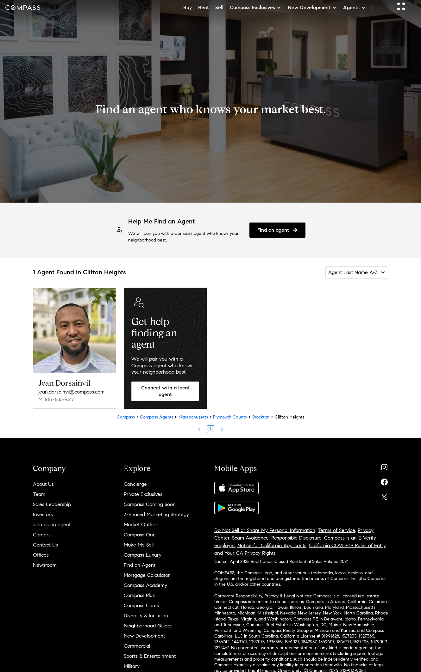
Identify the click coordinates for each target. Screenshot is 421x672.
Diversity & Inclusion (146, 616)
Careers (42, 535)
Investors (43, 514)
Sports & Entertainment (150, 656)
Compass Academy (145, 585)
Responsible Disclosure (296, 538)
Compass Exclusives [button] (255, 7)
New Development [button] (312, 7)
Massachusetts (193, 417)
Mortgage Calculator (147, 575)
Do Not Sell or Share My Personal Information (264, 530)
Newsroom (45, 565)
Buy (187, 7)
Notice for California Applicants (271, 545)
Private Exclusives (143, 494)
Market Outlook (141, 525)
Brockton (261, 417)
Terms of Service (336, 530)
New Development (144, 636)
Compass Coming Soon (150, 504)
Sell (219, 7)
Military (132, 666)
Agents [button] (354, 7)
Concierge (135, 484)
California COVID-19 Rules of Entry (347, 545)
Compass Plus (139, 595)
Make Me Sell (139, 545)
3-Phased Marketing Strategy (156, 514)
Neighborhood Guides (148, 626)
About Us (43, 484)
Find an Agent (139, 565)
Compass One (140, 535)
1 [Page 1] (210, 429)
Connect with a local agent (165, 391)
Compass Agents (156, 417)
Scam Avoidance (250, 538)
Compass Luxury (142, 555)
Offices (41, 555)
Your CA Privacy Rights (250, 553)
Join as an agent (52, 525)
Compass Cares (141, 605)
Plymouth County (230, 417)
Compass (126, 417)
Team (39, 494)
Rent (203, 7)
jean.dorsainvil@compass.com (71, 392)
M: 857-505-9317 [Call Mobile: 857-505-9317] (56, 399)
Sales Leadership (52, 504)
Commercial (137, 646)
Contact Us (45, 545)
